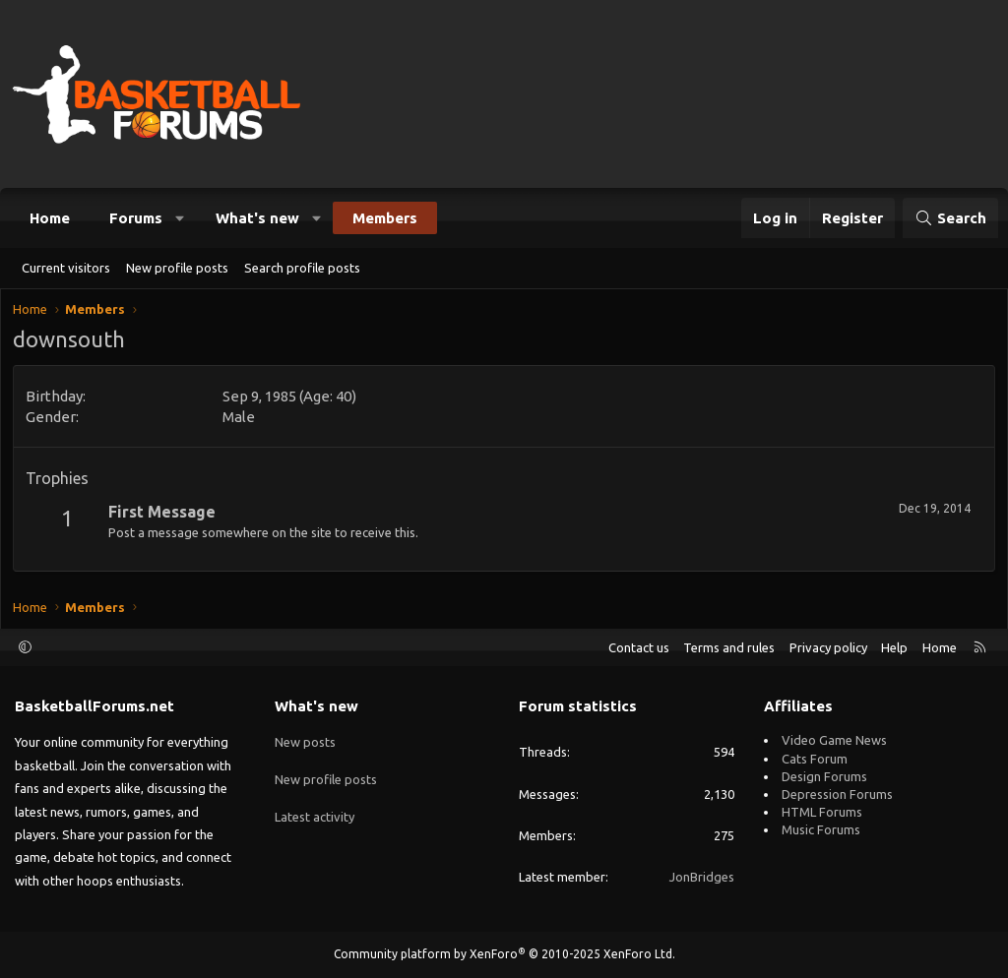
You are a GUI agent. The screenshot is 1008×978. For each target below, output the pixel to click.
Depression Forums (837, 794)
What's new (257, 218)
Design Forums (824, 776)
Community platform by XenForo (504, 953)
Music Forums (821, 829)
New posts (305, 740)
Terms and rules (729, 647)
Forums (135, 218)
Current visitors (66, 268)
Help (894, 647)
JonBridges (701, 877)
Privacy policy (828, 647)
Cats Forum (815, 758)
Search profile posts (302, 268)
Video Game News (834, 740)
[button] (180, 218)
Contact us (638, 647)
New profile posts (177, 268)
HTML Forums (822, 812)
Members (384, 218)
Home (50, 218)
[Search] (950, 218)
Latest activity (314, 812)
